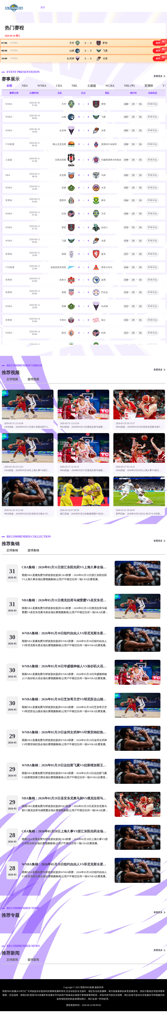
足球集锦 (12, 563)
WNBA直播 (78, 7)
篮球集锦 (33, 563)
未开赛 (157, 45)
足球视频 (12, 392)
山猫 (71, 57)
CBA (59, 98)
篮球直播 (96, 7)
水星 (105, 69)
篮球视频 (33, 392)
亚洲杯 (148, 98)
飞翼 (105, 57)
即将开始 (152, 117)
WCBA (110, 98)
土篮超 (91, 98)
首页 (43, 7)
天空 (71, 45)
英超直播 (114, 7)
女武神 (70, 69)
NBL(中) (129, 98)
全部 (9, 98)
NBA (25, 98)
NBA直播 (58, 7)
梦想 (104, 45)
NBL (75, 98)
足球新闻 (12, 972)
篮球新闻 (33, 972)
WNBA (16, 45)
